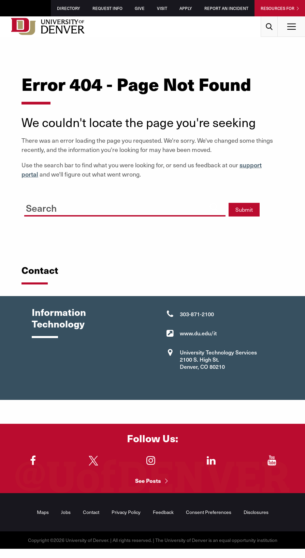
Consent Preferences (208, 512)
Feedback (163, 512)
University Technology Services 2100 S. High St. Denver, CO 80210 (218, 359)
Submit (244, 209)
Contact (91, 512)
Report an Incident (226, 8)
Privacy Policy (126, 512)
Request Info (107, 8)
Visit (162, 8)
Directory (68, 8)
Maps (43, 512)
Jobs (66, 512)
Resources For (277, 8)
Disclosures (256, 512)
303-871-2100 (197, 314)
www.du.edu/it (198, 333)
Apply (185, 8)
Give (140, 8)
